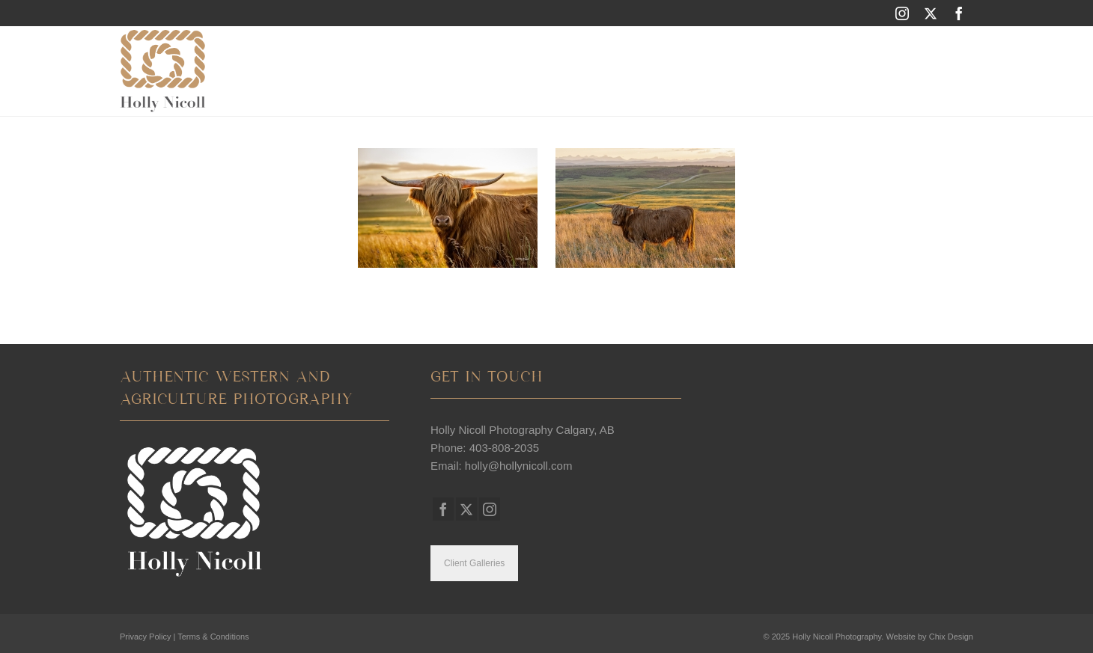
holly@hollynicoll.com (519, 465)
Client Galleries (474, 563)
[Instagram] (902, 13)
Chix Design (951, 636)
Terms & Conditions (213, 636)
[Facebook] (959, 13)
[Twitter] (930, 13)
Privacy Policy (145, 636)
